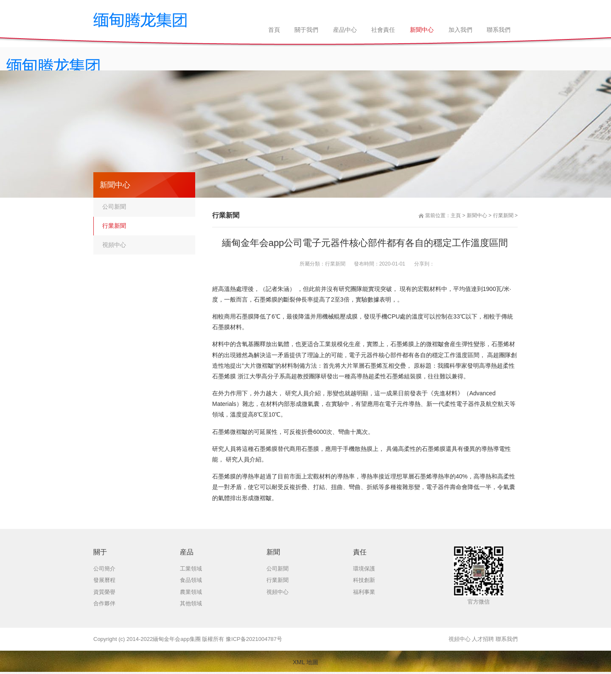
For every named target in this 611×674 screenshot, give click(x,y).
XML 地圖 (305, 662)
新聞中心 (477, 215)
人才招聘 (483, 639)
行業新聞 (503, 215)
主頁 (456, 215)
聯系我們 (507, 639)
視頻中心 (114, 244)
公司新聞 (114, 206)
